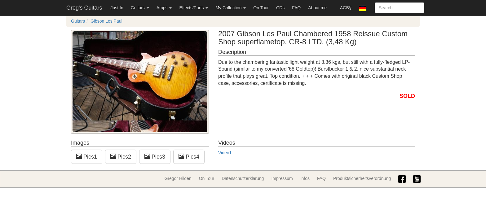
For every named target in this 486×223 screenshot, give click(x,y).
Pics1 (86, 156)
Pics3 (154, 156)
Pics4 (189, 156)
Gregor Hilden (178, 178)
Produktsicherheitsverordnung (362, 178)
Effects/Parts (193, 7)
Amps (164, 7)
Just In (116, 7)
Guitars (140, 7)
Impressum (282, 178)
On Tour (261, 7)
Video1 (225, 152)
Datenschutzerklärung (243, 178)
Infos (305, 178)
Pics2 (120, 156)
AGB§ (345, 7)
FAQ (296, 7)
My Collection (230, 7)
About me (317, 7)
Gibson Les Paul (106, 21)
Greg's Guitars (84, 8)
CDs (280, 7)
